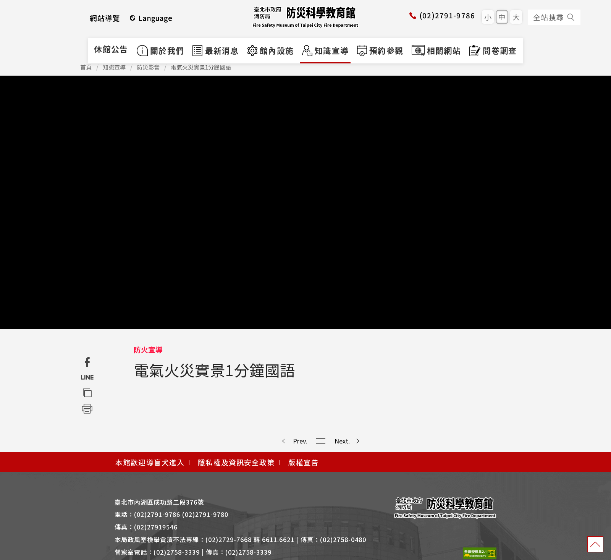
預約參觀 (380, 50)
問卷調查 (493, 50)
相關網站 (436, 50)
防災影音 (148, 67)
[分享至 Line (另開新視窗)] (87, 377)
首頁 (86, 67)
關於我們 (160, 50)
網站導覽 (105, 18)
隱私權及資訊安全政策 (236, 462)
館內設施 (270, 50)
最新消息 (215, 50)
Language (150, 18)
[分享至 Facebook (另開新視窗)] (87, 362)
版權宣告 (303, 462)
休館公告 (111, 49)
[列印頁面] (87, 408)
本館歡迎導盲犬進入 (149, 462)
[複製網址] (87, 393)
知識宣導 (325, 50)
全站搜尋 (554, 17)
